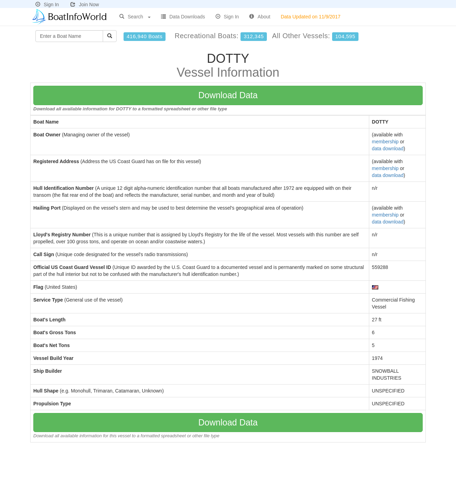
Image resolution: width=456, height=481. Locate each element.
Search (135, 16)
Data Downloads (183, 16)
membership (385, 141)
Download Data (228, 95)
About (259, 16)
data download (388, 148)
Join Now (84, 4)
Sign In (47, 4)
